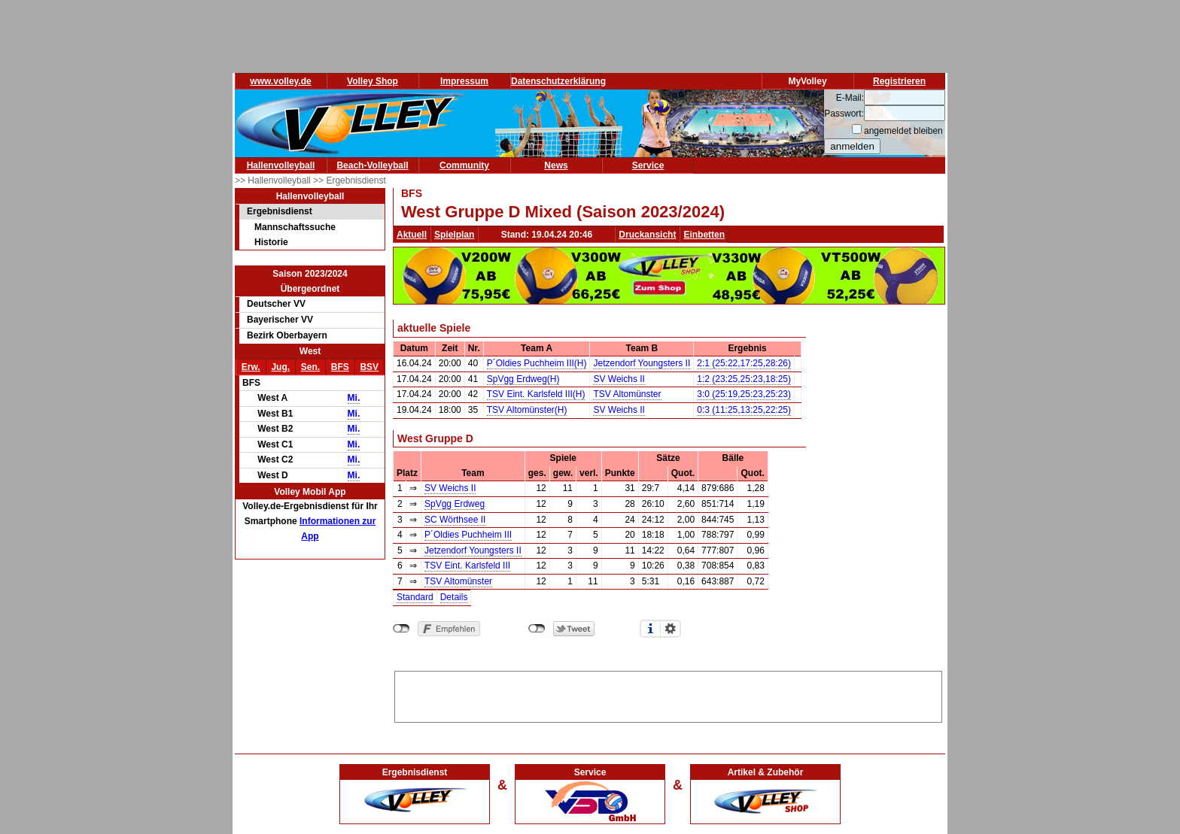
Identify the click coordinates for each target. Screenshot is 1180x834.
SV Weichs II (618, 379)
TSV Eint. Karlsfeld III (467, 565)
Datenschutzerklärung (558, 81)
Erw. (251, 367)
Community (464, 165)
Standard (415, 597)
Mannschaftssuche (295, 227)
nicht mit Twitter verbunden (537, 628)
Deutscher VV (276, 304)
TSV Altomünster (627, 394)
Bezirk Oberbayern (287, 335)
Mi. (354, 398)
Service (648, 165)
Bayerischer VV (280, 319)
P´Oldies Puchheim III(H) (537, 363)
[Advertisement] (668, 694)
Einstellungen (670, 629)
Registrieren (899, 81)
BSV (369, 367)
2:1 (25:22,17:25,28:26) (744, 363)
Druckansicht (647, 234)
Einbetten (704, 234)
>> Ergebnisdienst (349, 180)
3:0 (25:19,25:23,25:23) (744, 394)
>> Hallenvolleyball (274, 180)
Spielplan (454, 234)
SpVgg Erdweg (454, 504)
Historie (271, 242)
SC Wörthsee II (454, 519)
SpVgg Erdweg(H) (523, 379)
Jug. (280, 367)
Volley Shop (372, 81)
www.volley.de (280, 81)
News (555, 165)
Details (454, 597)
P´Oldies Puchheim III (468, 534)
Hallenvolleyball (281, 165)
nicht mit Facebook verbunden (401, 628)
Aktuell (412, 234)
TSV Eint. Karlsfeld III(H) (536, 394)
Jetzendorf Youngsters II (641, 363)
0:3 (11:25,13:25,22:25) (744, 410)
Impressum (464, 81)
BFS (340, 367)
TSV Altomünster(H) (527, 410)
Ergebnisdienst (279, 211)
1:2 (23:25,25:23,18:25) (744, 379)
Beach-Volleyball (372, 165)
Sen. (310, 367)
